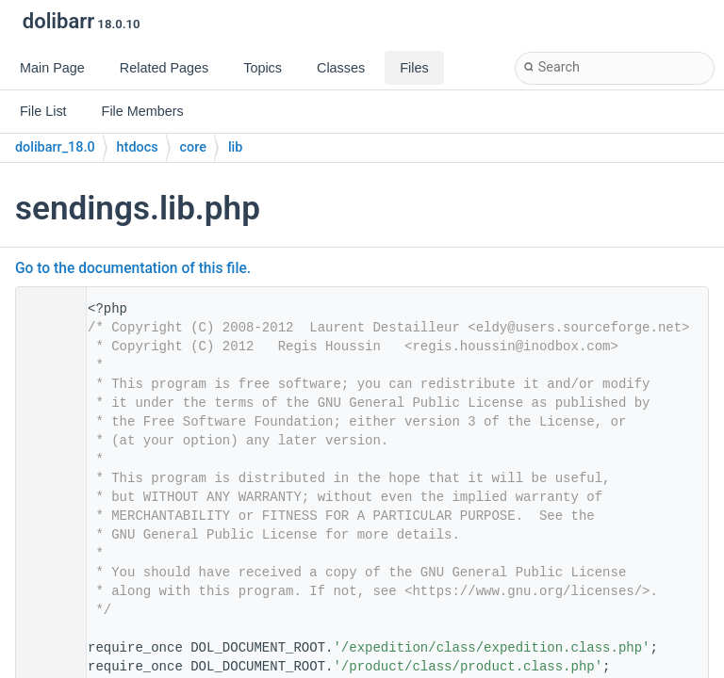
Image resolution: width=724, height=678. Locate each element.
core (193, 147)
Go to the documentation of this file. (133, 268)
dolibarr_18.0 (55, 147)
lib (235, 147)
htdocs (137, 147)
